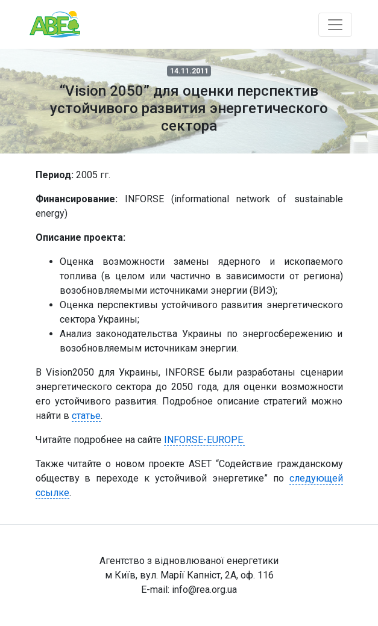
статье (86, 415)
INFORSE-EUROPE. (204, 439)
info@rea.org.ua (204, 589)
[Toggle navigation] (335, 25)
